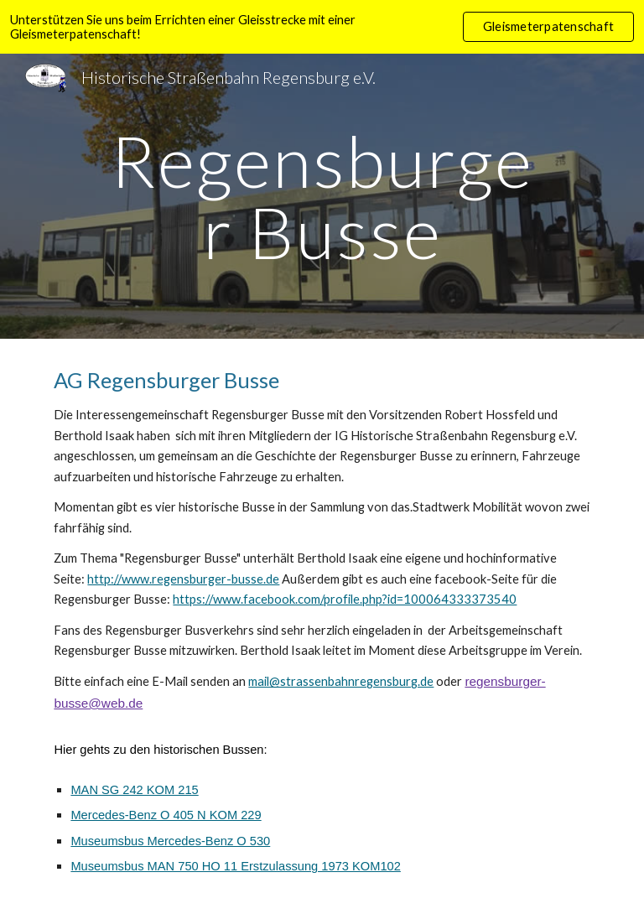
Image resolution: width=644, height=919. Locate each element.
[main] (321, 196)
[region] (322, 27)
